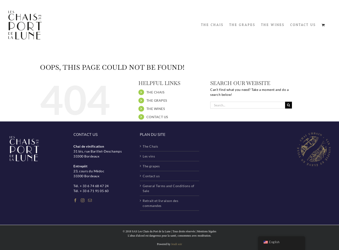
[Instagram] (83, 200)
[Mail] (90, 200)
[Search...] (247, 105)
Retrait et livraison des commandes (160, 203)
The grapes (151, 166)
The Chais (150, 146)
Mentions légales (206, 231)
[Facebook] (75, 200)
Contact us (151, 176)
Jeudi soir (176, 244)
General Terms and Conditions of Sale (168, 188)
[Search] (288, 105)
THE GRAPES (156, 100)
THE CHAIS (155, 92)
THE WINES (155, 109)
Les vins (149, 156)
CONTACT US (157, 117)
